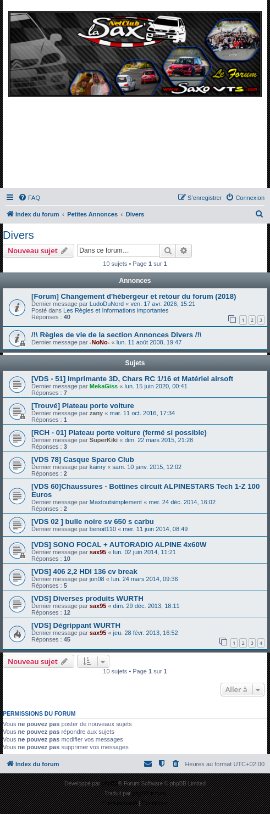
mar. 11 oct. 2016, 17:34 (142, 413)
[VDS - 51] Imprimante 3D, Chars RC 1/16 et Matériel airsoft (132, 379)
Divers (18, 235)
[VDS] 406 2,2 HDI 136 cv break (84, 571)
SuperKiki (104, 440)
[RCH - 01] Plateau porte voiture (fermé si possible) (119, 432)
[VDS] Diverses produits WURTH (87, 598)
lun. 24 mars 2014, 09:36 (144, 579)
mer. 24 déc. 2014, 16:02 (182, 502)
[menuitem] (29, 197)
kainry (98, 467)
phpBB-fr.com (149, 793)
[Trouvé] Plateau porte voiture (82, 406)
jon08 (97, 579)
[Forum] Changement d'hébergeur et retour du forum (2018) (133, 296)
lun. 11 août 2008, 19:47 (149, 342)
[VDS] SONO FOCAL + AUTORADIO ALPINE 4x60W (118, 544)
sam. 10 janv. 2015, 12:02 (146, 467)
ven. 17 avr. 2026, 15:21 (162, 303)
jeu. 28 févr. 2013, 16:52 (145, 632)
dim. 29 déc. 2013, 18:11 (146, 606)
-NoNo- (100, 342)
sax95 (98, 552)
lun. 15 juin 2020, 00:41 (155, 386)
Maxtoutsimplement (116, 502)
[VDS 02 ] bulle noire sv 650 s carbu (92, 521)
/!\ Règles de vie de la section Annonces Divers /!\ (116, 335)
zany (96, 413)
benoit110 (103, 529)
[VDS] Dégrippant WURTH (75, 625)
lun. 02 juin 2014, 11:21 (144, 552)
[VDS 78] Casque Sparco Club (82, 459)
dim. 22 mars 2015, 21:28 (158, 440)
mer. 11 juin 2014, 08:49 (155, 529)
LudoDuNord (107, 303)
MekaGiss (104, 386)
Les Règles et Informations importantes (115, 310)
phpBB (110, 783)
